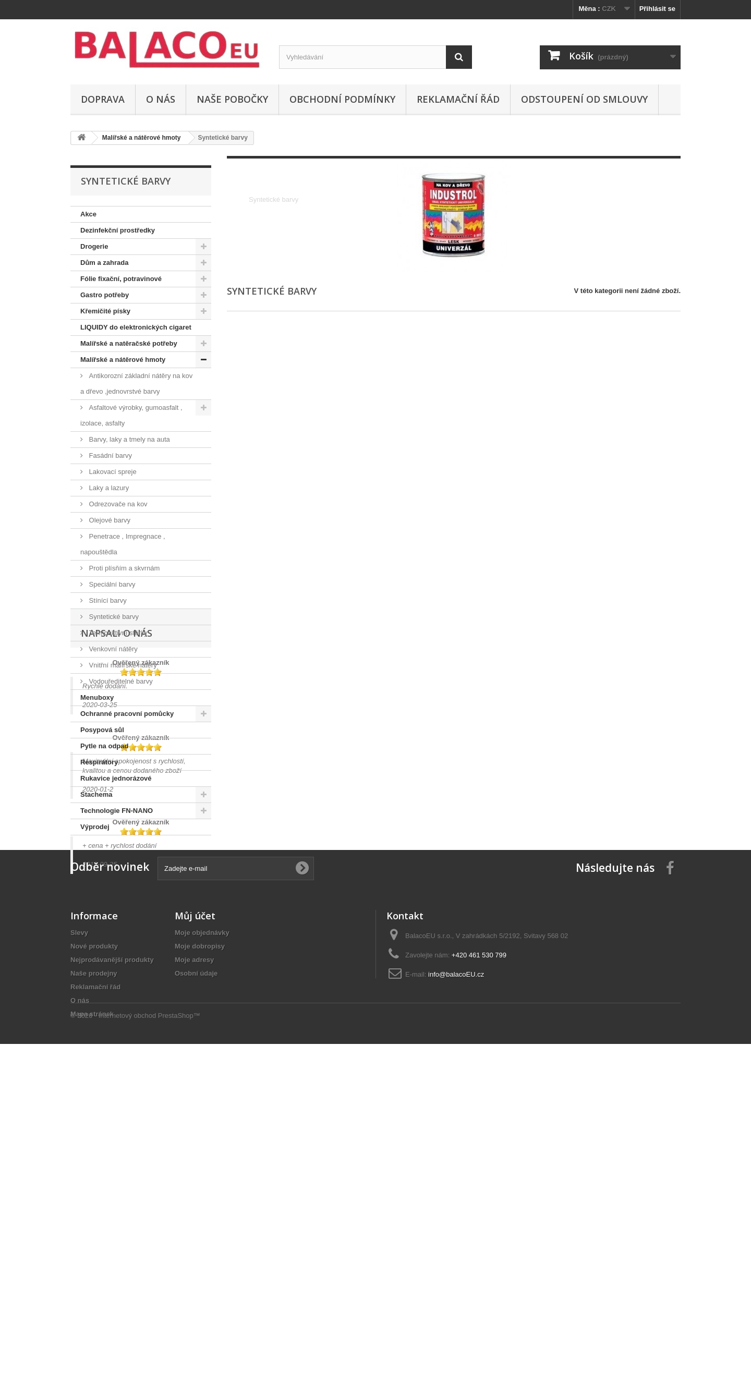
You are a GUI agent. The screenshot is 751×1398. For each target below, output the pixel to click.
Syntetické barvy (113, 617)
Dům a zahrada (104, 262)
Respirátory (99, 762)
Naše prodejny (93, 1291)
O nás (160, 99)
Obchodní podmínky (342, 99)
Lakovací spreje (112, 472)
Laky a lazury (108, 488)
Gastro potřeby (104, 295)
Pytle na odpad (104, 746)
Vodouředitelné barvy (120, 681)
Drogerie (94, 246)
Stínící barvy (107, 600)
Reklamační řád (458, 99)
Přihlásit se (657, 9)
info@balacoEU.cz (456, 1292)
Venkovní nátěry (112, 649)
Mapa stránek (92, 1332)
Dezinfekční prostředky (117, 230)
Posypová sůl (102, 730)
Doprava (103, 99)
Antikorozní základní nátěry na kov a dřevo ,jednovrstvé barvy (136, 383)
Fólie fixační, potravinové (121, 279)
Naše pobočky (232, 99)
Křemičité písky (105, 311)
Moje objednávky (202, 1251)
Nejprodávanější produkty (112, 1278)
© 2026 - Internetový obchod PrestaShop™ (135, 1369)
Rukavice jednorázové (116, 778)
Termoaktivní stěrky (117, 633)
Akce (88, 214)
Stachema (96, 794)
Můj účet (195, 1233)
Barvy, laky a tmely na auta (128, 439)
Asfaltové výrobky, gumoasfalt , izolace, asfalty (131, 415)
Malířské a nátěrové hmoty (122, 359)
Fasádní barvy (109, 455)
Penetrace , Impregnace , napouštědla (122, 544)
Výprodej (95, 827)
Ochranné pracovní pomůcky (127, 714)
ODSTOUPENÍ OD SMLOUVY (584, 99)
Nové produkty (94, 1264)
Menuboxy (97, 697)
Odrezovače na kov (117, 504)
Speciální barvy (111, 584)
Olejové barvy (108, 520)
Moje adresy (194, 1278)
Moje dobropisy (200, 1264)
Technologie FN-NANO (116, 811)
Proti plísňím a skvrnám (123, 568)
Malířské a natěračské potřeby (128, 343)
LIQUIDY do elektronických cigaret (135, 327)
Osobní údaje (196, 1291)
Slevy (79, 1251)
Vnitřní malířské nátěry (122, 665)
